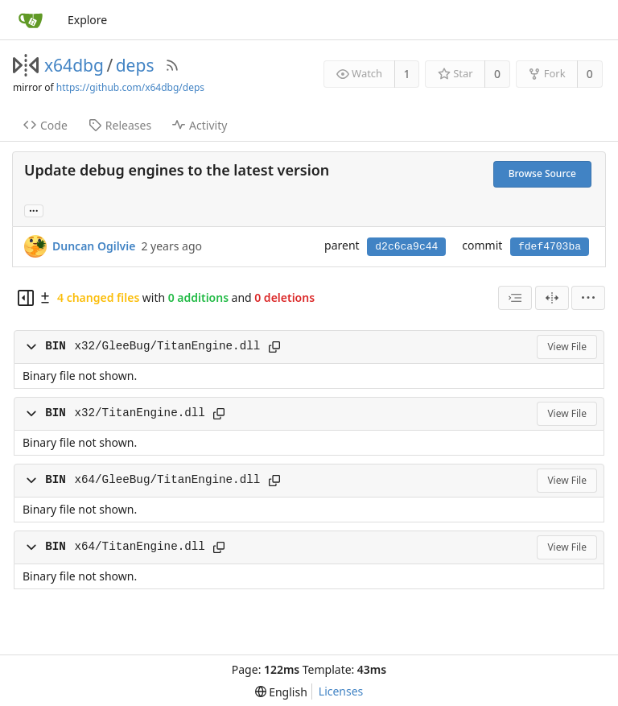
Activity (199, 125)
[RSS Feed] (172, 65)
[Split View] (552, 298)
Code (45, 125)
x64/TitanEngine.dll (139, 546)
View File (567, 346)
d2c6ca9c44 (406, 247)
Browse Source (542, 173)
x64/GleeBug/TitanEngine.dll (167, 479)
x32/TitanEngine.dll (139, 413)
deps (135, 65)
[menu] (588, 298)
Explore (87, 19)
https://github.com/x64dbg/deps (130, 87)
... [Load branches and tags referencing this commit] (34, 209)
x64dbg (74, 65)
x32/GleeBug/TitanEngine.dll (167, 346)
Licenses (341, 691)
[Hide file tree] (26, 298)
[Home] (30, 20)
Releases (120, 125)
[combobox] (515, 298)
